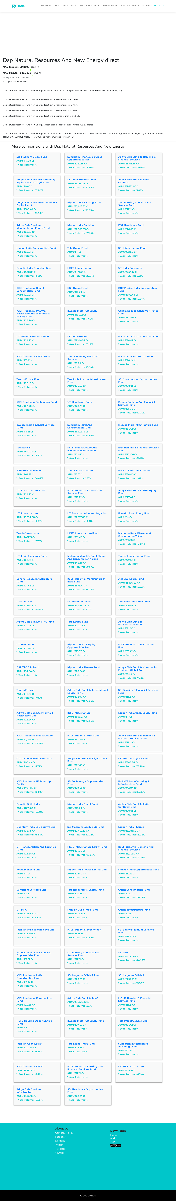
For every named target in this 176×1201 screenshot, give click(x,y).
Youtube (60, 1153)
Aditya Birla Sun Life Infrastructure (28, 1090)
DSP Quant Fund (77, 288)
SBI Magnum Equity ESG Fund (85, 827)
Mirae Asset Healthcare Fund (135, 356)
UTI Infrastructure (27, 513)
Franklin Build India (28, 804)
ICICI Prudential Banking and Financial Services (136, 848)
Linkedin (60, 1141)
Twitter (59, 1145)
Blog (97, 6)
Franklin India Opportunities (33, 268)
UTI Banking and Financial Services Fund (83, 954)
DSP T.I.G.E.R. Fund (27, 667)
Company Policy (64, 1133)
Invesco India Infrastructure (134, 470)
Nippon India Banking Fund (84, 202)
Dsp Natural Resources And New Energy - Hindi (127, 6)
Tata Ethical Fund (77, 621)
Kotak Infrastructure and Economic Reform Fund (82, 449)
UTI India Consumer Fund (31, 556)
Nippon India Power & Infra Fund (87, 869)
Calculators (85, 6)
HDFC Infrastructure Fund (83, 533)
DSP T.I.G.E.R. (24, 601)
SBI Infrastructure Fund (132, 248)
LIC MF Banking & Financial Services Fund (134, 999)
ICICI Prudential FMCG (29, 1066)
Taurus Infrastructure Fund (134, 556)
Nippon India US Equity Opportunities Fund (81, 646)
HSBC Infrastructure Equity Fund (87, 847)
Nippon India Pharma (131, 827)
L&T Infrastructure (78, 336)
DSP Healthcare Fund (131, 225)
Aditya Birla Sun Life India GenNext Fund (133, 805)
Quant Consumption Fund (134, 889)
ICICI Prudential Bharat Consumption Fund (30, 289)
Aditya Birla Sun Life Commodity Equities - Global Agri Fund (35, 181)
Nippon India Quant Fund (82, 804)
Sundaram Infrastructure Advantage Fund (133, 1045)
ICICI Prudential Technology (84, 929)
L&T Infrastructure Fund (81, 179)
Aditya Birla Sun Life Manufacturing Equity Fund (33, 226)
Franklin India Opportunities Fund (138, 869)
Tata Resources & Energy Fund (85, 889)
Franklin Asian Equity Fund (134, 513)
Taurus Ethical (25, 690)
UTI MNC (21, 909)
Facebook (60, 1137)
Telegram (60, 1149)
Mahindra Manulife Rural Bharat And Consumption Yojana (86, 557)
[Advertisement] (88, 32)
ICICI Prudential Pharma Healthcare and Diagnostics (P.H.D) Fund (33, 313)
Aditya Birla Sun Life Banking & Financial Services (137, 158)
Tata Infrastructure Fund (133, 1020)
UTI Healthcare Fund (79, 402)
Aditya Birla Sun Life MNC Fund (35, 621)
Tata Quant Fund (77, 248)
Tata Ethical (23, 447)
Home (57, 6)
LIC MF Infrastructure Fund (32, 336)
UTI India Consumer (130, 268)
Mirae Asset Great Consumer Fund (138, 336)
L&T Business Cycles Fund (133, 758)
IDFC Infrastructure (78, 713)
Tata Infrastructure (27, 533)
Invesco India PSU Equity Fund (85, 1020)
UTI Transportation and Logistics (87, 513)
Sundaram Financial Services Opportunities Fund (33, 954)
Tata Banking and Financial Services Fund (134, 204)
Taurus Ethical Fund (28, 379)
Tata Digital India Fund (81, 1043)
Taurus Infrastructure (80, 470)
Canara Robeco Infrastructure (34, 758)
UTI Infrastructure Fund (30, 490)
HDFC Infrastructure (79, 268)
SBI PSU (123, 952)
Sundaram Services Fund (31, 889)
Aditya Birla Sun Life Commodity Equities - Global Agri (137, 668)
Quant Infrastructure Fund (134, 909)
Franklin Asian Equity (29, 1043)
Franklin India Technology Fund (35, 929)
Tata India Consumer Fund (134, 601)
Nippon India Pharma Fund (83, 667)
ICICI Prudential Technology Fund (36, 402)
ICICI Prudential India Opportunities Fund (29, 976)
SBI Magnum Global (79, 601)
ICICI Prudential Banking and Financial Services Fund (85, 1068)
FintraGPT (46, 6)
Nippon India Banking (80, 225)
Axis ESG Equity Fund (131, 578)
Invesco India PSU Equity (82, 310)
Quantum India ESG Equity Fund (36, 827)
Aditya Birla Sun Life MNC (82, 998)
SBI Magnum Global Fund (31, 156)
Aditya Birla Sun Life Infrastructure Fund (130, 623)
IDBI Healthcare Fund (29, 470)
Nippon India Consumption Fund (36, 248)
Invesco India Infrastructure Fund (138, 425)
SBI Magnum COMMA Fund (83, 975)
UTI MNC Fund (25, 644)
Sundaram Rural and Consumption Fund (79, 426)
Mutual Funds (69, 6)
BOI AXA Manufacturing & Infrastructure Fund (133, 782)
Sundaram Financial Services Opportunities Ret (84, 158)
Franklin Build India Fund (82, 909)
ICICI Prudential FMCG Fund (33, 356)
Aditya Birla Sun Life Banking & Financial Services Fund (137, 737)
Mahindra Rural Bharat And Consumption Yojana (134, 534)
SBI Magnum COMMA (131, 975)
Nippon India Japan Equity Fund (137, 713)
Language (158, 6)
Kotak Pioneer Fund (28, 869)
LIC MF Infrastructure (131, 1066)
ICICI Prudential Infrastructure (34, 735)
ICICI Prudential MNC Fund (83, 735)
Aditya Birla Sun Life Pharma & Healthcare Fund (34, 714)
